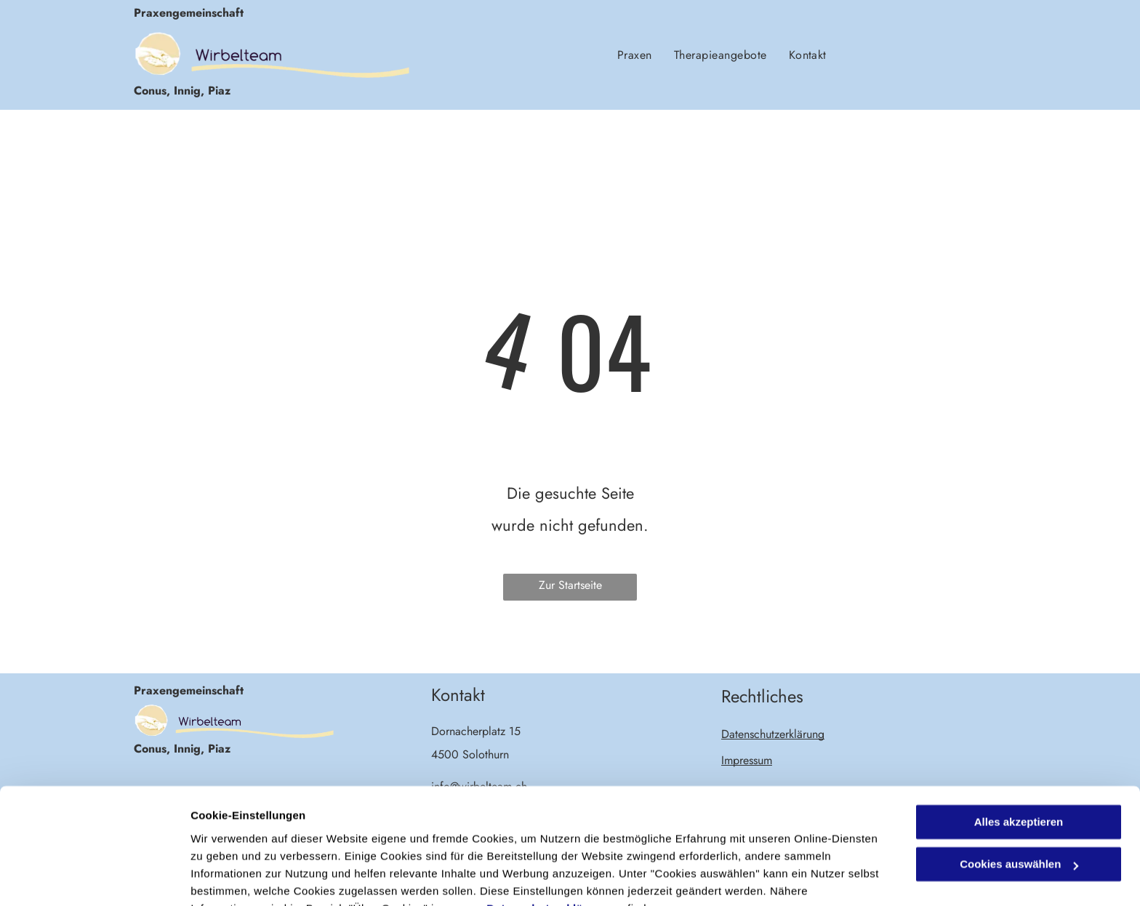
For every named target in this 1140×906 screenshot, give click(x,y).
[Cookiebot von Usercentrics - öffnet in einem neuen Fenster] (94, 878)
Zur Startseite (570, 585)
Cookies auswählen (241, 877)
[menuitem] (634, 54)
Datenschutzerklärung (547, 837)
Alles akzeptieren (1019, 751)
